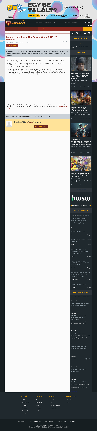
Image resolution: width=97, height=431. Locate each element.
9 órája (89, 227)
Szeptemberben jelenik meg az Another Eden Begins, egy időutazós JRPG (81, 175)
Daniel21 (73, 256)
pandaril (10, 42)
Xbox (21, 29)
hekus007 (74, 301)
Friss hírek (42, 29)
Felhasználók (25, 408)
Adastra (73, 313)
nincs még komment (85, 86)
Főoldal (8, 32)
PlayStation (13, 29)
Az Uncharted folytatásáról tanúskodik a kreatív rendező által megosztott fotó (80, 262)
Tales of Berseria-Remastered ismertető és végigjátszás (80, 304)
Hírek (15, 32)
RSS (68, 402)
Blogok (79, 29)
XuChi (72, 244)
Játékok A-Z (25, 413)
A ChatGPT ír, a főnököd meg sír (81, 205)
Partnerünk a (20, 20)
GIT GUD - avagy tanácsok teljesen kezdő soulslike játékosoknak (78, 317)
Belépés (87, 22)
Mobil (35, 29)
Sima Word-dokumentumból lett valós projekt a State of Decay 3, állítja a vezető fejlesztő (80, 76)
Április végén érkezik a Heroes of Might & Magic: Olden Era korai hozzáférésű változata (80, 274)
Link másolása (12, 45)
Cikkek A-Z (25, 411)
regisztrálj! (30, 122)
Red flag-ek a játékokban (78, 333)
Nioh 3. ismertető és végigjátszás (80, 359)
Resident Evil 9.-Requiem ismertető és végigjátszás (78, 347)
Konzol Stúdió (53, 408)
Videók (62, 29)
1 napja (89, 235)
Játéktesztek (52, 29)
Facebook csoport (55, 405)
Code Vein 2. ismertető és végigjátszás (78, 370)
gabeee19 (74, 227)
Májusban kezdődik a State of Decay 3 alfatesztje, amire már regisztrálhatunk (79, 251)
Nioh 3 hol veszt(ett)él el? (78, 382)
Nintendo (28, 29)
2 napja (89, 256)
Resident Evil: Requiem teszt (79, 284)
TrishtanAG (74, 279)
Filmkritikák (70, 29)
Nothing (73, 287)
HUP (51, 402)
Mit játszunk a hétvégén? (78, 231)
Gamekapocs (73, 391)
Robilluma (74, 235)
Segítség (69, 399)
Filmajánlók (25, 405)
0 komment (65, 41)
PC (6, 29)
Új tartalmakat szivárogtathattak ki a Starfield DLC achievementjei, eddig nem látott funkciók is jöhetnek (81, 142)
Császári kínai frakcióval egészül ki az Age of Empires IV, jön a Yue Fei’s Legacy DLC (80, 109)
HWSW (52, 399)
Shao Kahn (74, 268)
